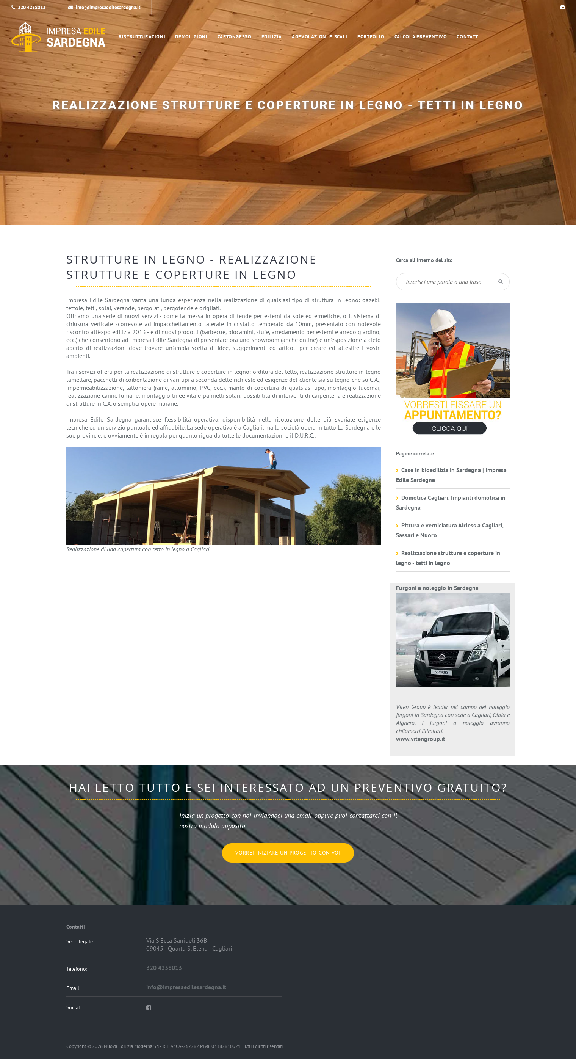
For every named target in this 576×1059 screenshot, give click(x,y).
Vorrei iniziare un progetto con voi (288, 852)
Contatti (468, 36)
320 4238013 (31, 7)
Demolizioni (191, 36)
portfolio (371, 36)
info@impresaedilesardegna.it (104, 7)
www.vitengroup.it (420, 738)
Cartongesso (235, 36)
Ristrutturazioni (142, 36)
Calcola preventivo (420, 36)
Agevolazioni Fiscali (319, 36)
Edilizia (271, 36)
